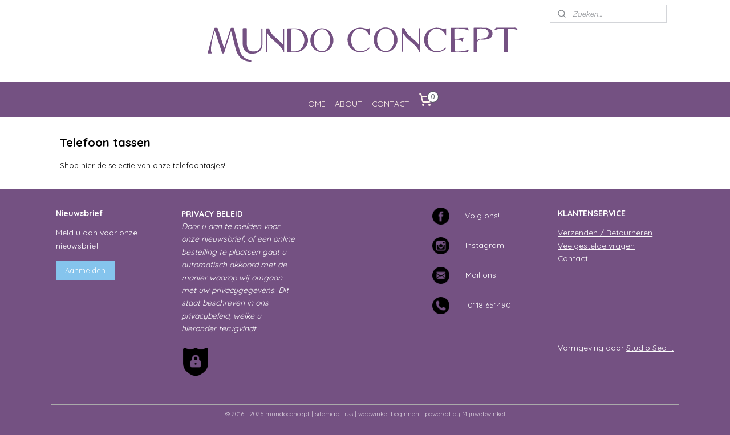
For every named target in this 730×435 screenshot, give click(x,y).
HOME (314, 103)
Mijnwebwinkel (483, 414)
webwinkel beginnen (388, 414)
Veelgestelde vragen (596, 245)
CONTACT (390, 103)
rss (348, 414)
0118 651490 (489, 304)
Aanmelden (85, 270)
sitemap (327, 414)
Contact (573, 258)
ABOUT (349, 103)
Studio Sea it (650, 347)
